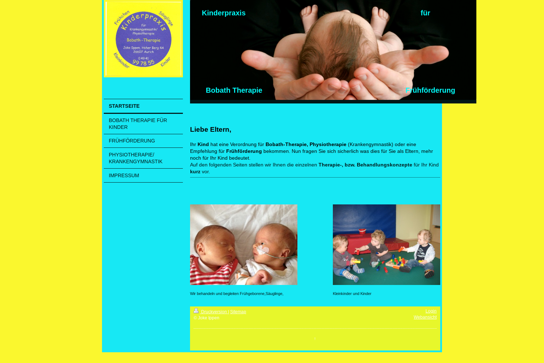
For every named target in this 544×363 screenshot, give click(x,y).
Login (431, 311)
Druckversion (211, 311)
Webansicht (425, 317)
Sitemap (238, 311)
